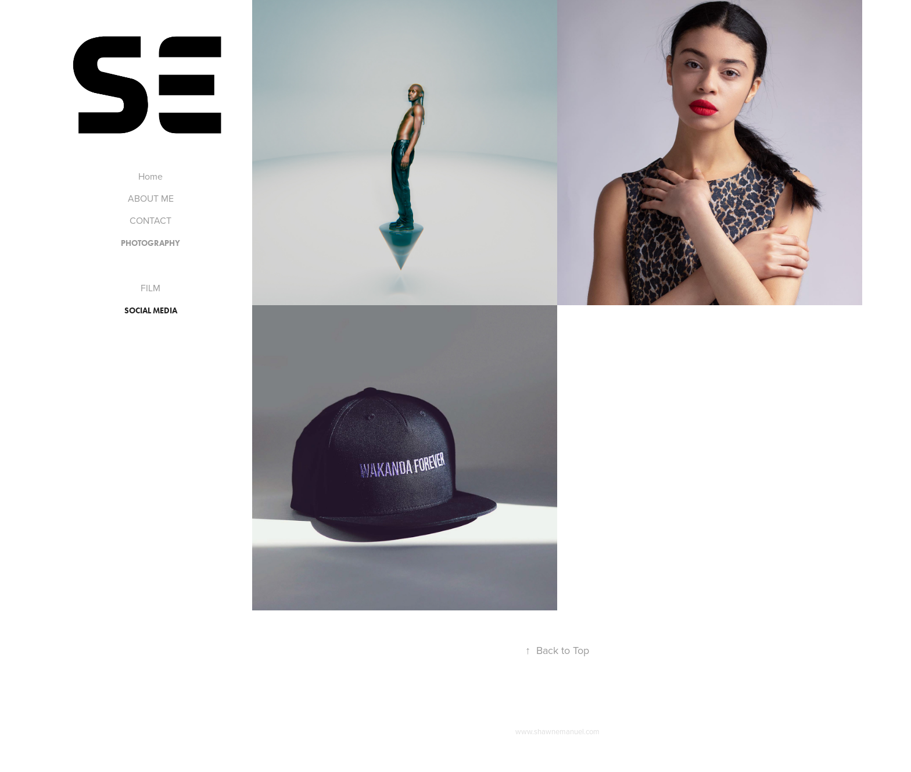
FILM (150, 287)
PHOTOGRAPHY (150, 243)
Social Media (150, 311)
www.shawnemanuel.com (557, 731)
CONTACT (150, 220)
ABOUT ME (151, 198)
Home (150, 176)
